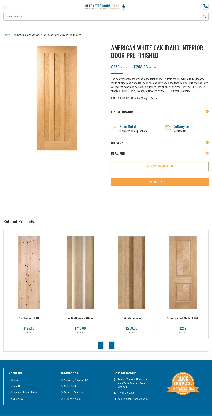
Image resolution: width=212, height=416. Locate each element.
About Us (16, 386)
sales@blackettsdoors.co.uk (133, 399)
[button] (204, 17)
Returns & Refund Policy (24, 392)
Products (17, 35)
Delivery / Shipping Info (76, 380)
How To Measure (162, 166)
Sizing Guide (70, 386)
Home (6, 35)
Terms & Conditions (74, 392)
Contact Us (162, 182)
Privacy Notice (72, 398)
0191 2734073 (127, 393)
